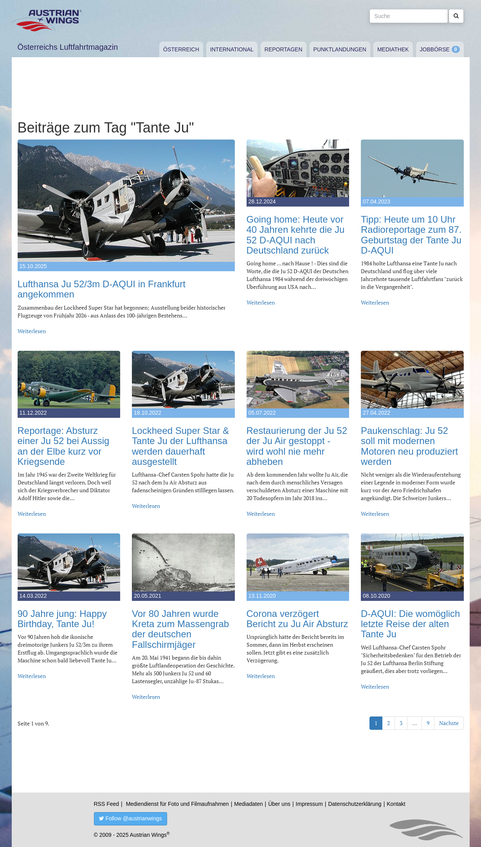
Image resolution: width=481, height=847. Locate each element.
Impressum (309, 804)
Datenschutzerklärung (354, 804)
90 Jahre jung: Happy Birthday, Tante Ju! (62, 618)
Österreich (181, 49)
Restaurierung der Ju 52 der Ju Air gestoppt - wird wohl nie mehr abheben (297, 446)
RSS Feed (106, 804)
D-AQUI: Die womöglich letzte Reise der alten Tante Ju (410, 624)
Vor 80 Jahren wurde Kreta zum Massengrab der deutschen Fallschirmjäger (180, 629)
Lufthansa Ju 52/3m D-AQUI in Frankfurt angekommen (102, 289)
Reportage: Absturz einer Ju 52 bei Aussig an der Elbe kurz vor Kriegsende (64, 446)
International (232, 49)
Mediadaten (248, 804)
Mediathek (393, 49)
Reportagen (284, 49)
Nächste (449, 723)
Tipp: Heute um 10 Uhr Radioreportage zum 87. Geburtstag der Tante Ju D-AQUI (411, 235)
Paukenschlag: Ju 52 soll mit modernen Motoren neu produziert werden (409, 446)
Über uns (279, 804)
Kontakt (396, 804)
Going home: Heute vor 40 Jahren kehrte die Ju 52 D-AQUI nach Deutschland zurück (296, 235)
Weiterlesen (32, 331)
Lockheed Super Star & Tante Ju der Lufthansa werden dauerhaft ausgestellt (180, 446)
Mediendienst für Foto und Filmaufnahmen (177, 804)
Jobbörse (435, 49)
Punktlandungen (339, 49)
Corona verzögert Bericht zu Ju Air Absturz (297, 618)
